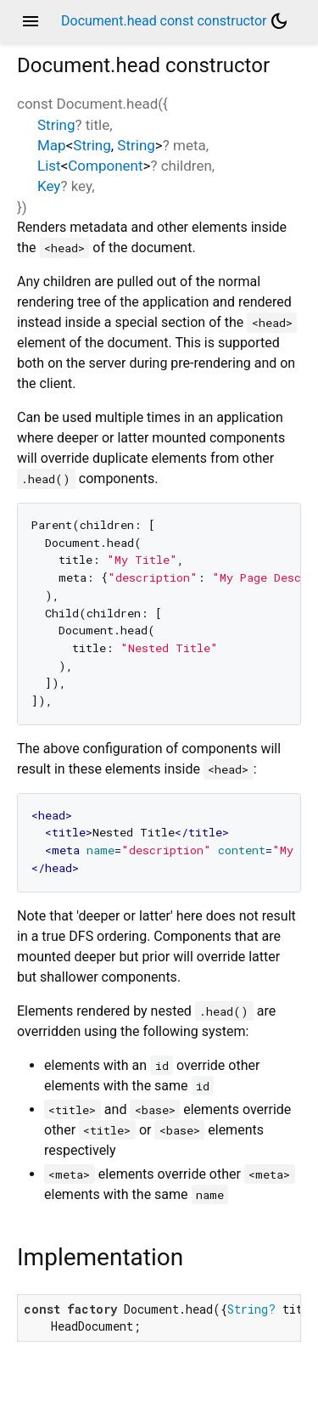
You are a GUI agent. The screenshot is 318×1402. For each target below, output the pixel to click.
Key (48, 185)
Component (105, 165)
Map (51, 145)
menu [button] (30, 21)
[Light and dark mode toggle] (279, 21)
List (49, 165)
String (56, 124)
